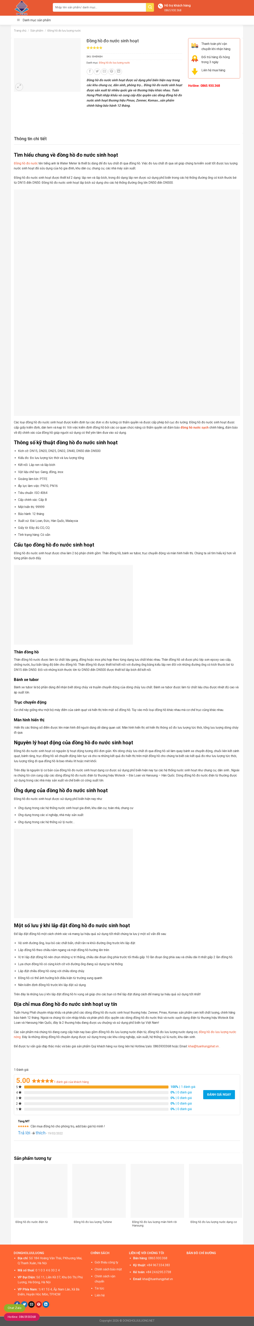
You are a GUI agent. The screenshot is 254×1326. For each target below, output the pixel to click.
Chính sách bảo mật (108, 1269)
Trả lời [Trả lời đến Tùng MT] (24, 1132)
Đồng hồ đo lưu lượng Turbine (93, 1222)
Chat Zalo (14, 1308)
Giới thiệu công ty (106, 1262)
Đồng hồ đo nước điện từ (31, 1222)
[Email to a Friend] (104, 72)
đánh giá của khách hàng (71, 1082)
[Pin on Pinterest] (111, 72)
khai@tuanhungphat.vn (203, 1046)
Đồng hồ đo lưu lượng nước (64, 30)
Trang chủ (20, 30)
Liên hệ (100, 1295)
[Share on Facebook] (90, 72)
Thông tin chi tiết (30, 138)
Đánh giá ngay (219, 1094)
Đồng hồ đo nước (26, 163)
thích (40, 1132)
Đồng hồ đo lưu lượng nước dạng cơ (213, 1222)
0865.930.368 (172, 10)
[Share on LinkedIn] (118, 72)
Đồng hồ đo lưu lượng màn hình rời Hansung (154, 1223)
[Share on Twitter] (97, 72)
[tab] (30, 138)
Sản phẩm (36, 30)
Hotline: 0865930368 (22, 1317)
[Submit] (150, 7)
